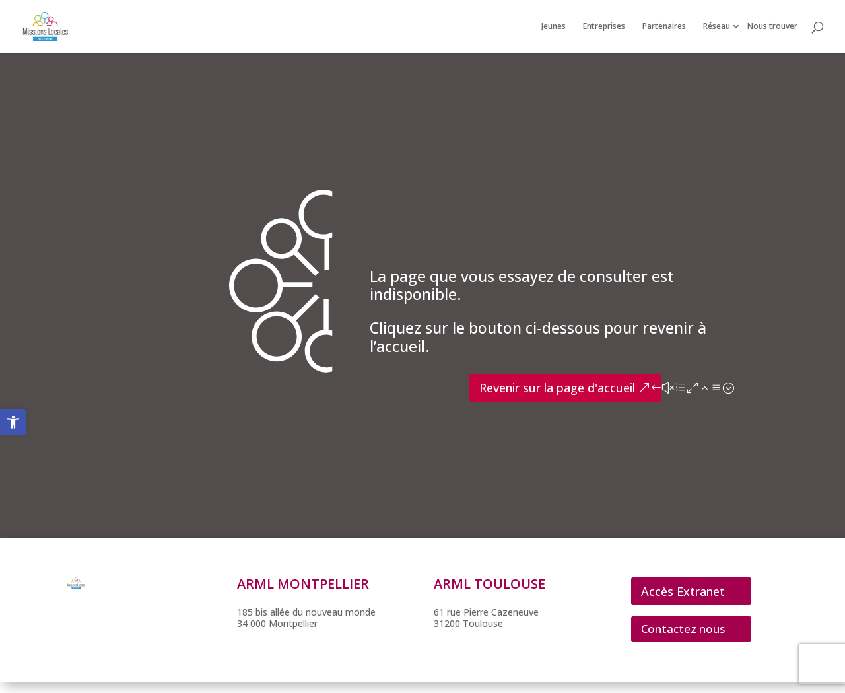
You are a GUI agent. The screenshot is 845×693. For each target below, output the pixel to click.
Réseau (716, 27)
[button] (13, 422)
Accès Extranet (683, 591)
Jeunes (553, 27)
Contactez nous (683, 628)
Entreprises (604, 27)
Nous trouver (772, 27)
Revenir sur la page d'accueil (557, 388)
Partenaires (664, 27)
